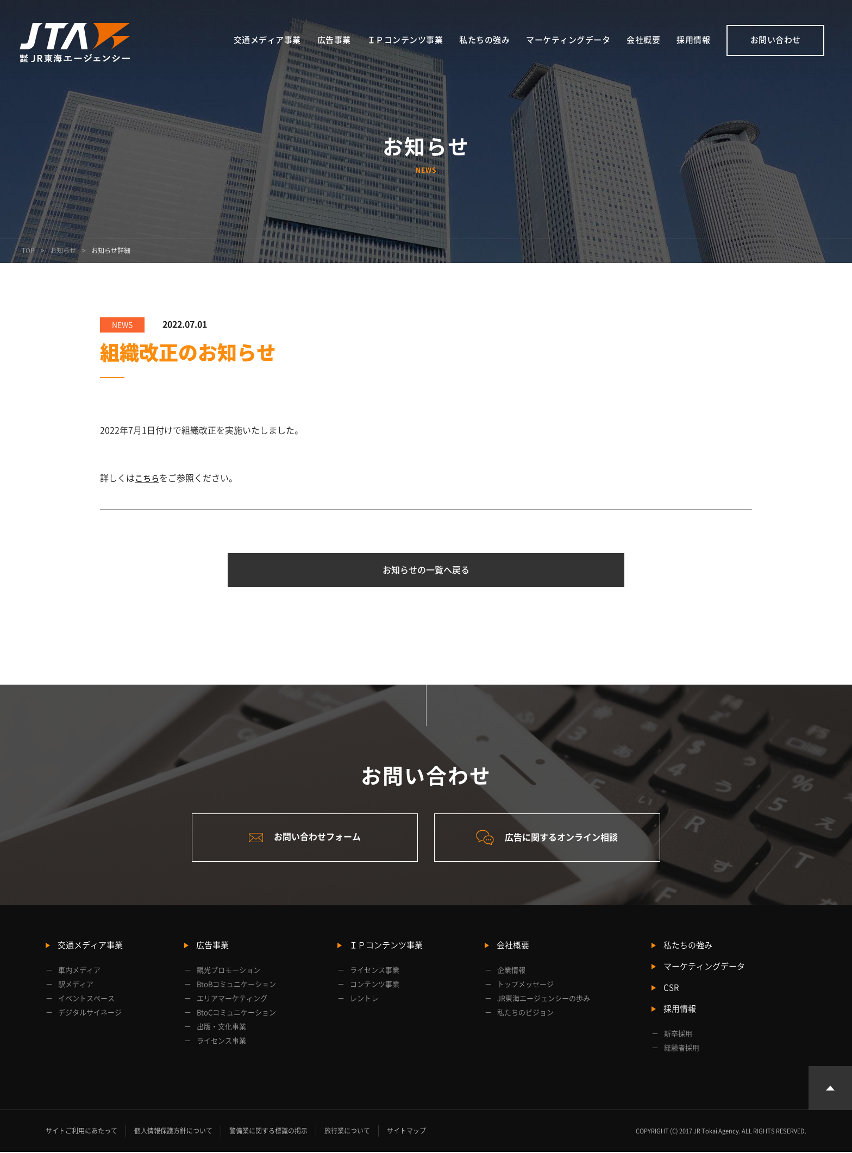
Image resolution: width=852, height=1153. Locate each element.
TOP (28, 250)
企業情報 (511, 971)
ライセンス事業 (221, 1041)
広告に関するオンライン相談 (548, 839)
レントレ (364, 999)
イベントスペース (86, 999)
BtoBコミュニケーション (236, 985)
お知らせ (63, 250)
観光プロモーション (228, 971)
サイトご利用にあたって (81, 1132)
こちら (148, 478)
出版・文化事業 (221, 1027)
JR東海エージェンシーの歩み (543, 999)
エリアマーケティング (232, 999)
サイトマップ (406, 1132)
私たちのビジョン (525, 1013)
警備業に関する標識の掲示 (268, 1132)
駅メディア (75, 985)
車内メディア (79, 971)
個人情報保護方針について (173, 1132)
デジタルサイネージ (90, 1013)
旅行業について (347, 1132)
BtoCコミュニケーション (236, 1013)
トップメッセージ (525, 985)
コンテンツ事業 (374, 985)
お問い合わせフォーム (304, 838)
